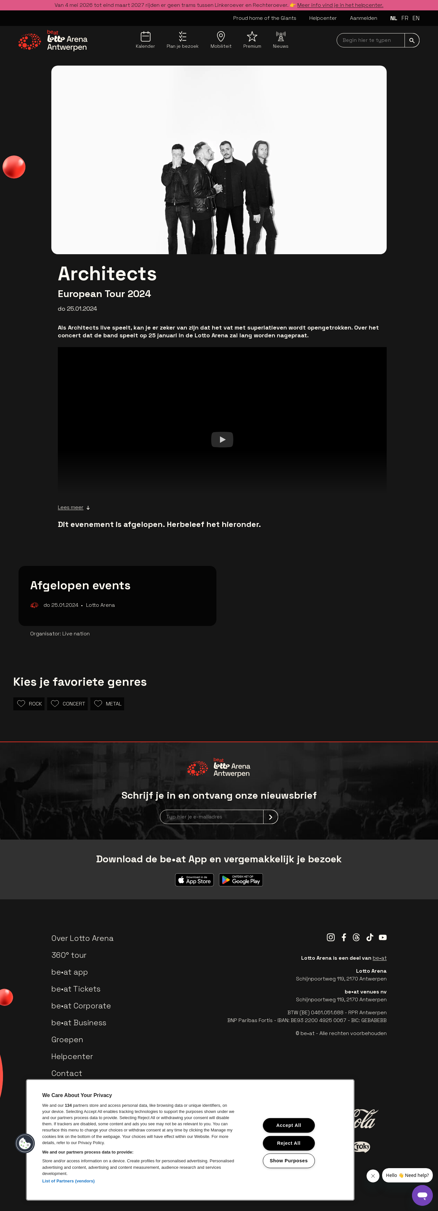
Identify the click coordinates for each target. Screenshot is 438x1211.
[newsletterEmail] (219, 817)
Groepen (67, 1039)
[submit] (412, 40)
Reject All (289, 1142)
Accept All (288, 1125)
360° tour (68, 955)
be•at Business (78, 1022)
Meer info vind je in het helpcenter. (340, 5)
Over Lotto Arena (82, 938)
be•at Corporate (81, 1006)
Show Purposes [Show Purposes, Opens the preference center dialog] (289, 1160)
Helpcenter (323, 18)
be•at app (69, 972)
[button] (25, 1143)
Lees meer (74, 507)
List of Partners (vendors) (68, 1181)
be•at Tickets (75, 989)
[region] (190, 1140)
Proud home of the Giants (264, 18)
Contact (66, 1073)
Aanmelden (363, 18)
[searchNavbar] (378, 40)
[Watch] (222, 439)
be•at (380, 958)
